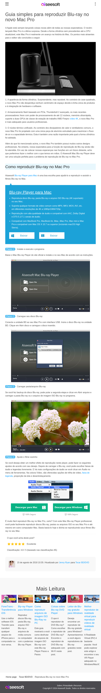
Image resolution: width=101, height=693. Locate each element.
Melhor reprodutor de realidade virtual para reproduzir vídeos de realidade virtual (91, 618)
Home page (11, 677)
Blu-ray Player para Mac (25, 175)
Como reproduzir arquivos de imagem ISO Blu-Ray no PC (41, 614)
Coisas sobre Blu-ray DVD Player (58, 609)
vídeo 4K (74, 119)
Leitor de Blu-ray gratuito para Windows (75, 609)
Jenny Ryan (64, 562)
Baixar (24, 235)
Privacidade (68, 685)
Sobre (59, 685)
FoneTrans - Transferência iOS (8, 609)
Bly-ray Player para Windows (25, 608)
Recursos (77, 685)
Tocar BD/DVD (82, 562)
